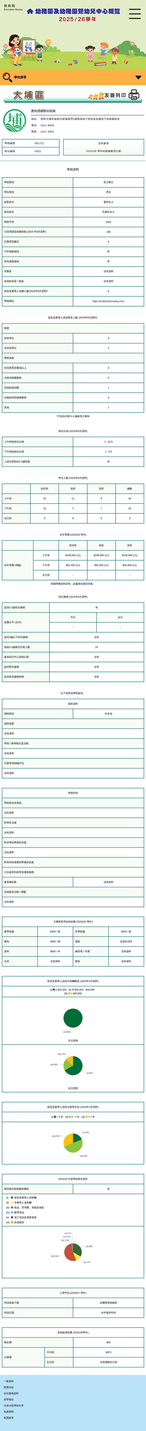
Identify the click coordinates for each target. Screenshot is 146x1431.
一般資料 (9, 1381)
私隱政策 (9, 1417)
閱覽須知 (9, 1387)
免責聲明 (9, 1411)
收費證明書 (86, 583)
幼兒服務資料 (11, 1393)
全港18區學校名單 (14, 1405)
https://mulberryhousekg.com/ (109, 301)
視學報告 (9, 1399)
